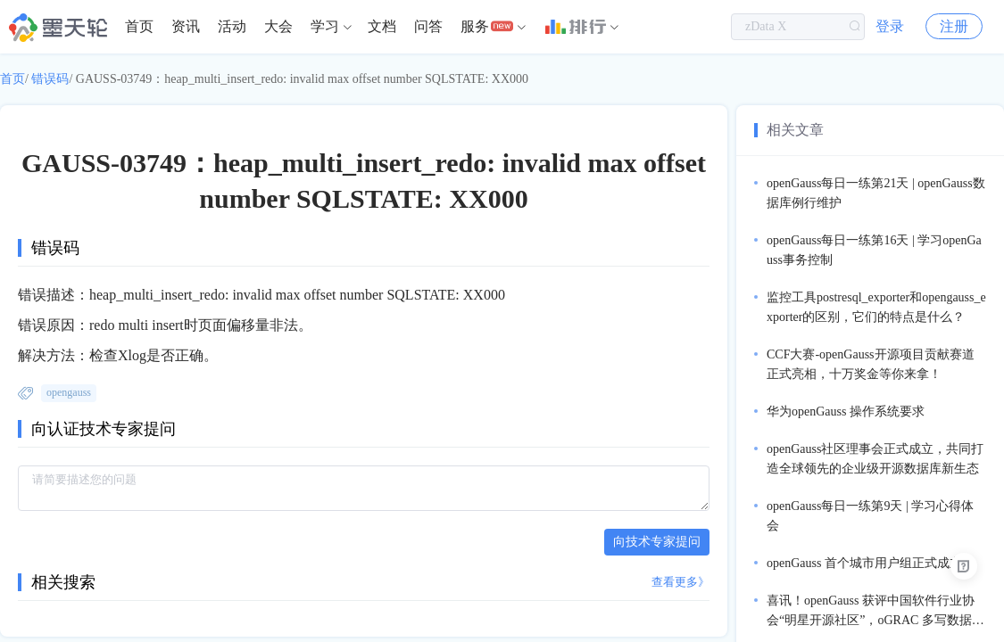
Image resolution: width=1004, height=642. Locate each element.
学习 (325, 26)
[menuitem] (139, 27)
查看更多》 (680, 581)
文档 (382, 26)
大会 (278, 26)
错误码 (50, 79)
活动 (232, 26)
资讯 (185, 26)
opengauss (68, 392)
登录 (889, 26)
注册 (954, 26)
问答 (428, 26)
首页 (139, 26)
